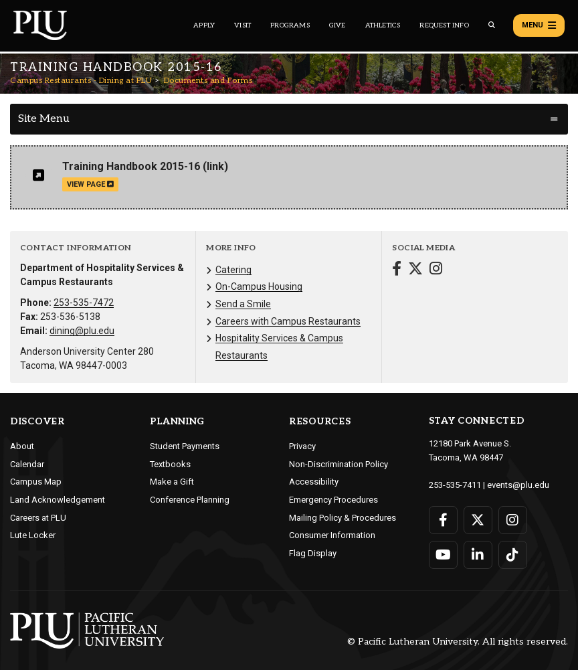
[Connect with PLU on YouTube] (443, 555)
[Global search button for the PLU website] (491, 25)
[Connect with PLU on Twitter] (478, 520)
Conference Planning (189, 500)
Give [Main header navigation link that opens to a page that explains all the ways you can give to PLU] (337, 25)
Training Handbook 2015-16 (131, 166)
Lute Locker (33, 535)
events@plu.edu (518, 485)
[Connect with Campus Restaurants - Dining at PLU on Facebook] (396, 270)
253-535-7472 (84, 302)
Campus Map (36, 482)
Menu (539, 25)
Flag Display (312, 553)
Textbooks (170, 464)
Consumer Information (332, 535)
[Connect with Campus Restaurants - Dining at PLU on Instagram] (435, 270)
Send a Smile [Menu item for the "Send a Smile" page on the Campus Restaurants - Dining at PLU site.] (243, 304)
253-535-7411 (455, 485)
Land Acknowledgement (57, 500)
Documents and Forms (208, 81)
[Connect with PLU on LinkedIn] (478, 555)
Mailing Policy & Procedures (342, 518)
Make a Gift (172, 482)
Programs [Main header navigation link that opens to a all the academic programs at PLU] (290, 25)
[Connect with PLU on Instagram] (512, 520)
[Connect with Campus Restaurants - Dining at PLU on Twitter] (415, 270)
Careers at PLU (38, 518)
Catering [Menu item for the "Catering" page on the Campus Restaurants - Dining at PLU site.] (233, 269)
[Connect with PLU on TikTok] (512, 555)
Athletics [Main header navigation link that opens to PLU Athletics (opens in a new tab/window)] (383, 25)
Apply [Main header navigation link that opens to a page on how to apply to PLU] (204, 25)
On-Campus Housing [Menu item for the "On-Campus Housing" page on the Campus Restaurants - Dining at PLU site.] (258, 286)
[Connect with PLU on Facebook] (443, 520)
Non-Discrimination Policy (338, 464)
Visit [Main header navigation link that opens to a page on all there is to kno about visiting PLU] (242, 25)
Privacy (302, 446)
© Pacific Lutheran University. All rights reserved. (457, 642)
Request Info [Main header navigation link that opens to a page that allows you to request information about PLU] (443, 25)
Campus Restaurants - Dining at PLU (81, 81)
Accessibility (314, 482)
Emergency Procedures (333, 500)
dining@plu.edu (82, 330)
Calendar (27, 464)
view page (90, 184)
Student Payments (184, 446)
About (22, 446)
